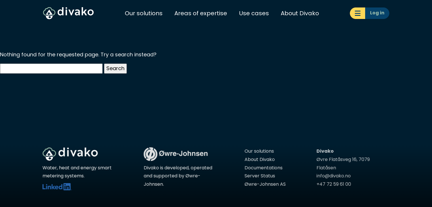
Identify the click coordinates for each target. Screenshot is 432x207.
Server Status (258, 175)
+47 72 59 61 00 (331, 184)
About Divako (300, 13)
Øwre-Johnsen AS (263, 184)
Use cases (254, 13)
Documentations (262, 167)
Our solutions (144, 13)
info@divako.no (331, 175)
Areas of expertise (200, 13)
